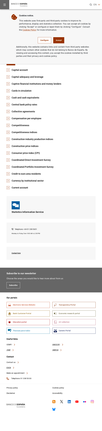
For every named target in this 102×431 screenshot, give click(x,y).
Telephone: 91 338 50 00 (19, 378)
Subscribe (13, 285)
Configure (44, 40)
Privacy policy (12, 388)
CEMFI (11, 345)
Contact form (16, 253)
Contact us (13, 362)
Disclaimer (11, 393)
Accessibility (57, 393)
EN (97, 4)
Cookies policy (58, 388)
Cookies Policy (29, 30)
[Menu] (4, 4)
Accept (59, 40)
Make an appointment (17, 373)
